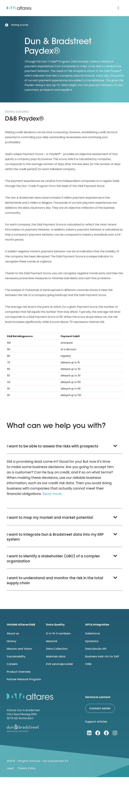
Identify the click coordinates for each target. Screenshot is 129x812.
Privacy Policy (27, 768)
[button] (118, 8)
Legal (10, 768)
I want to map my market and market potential (50, 517)
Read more (51, 493)
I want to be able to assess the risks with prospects (52, 446)
